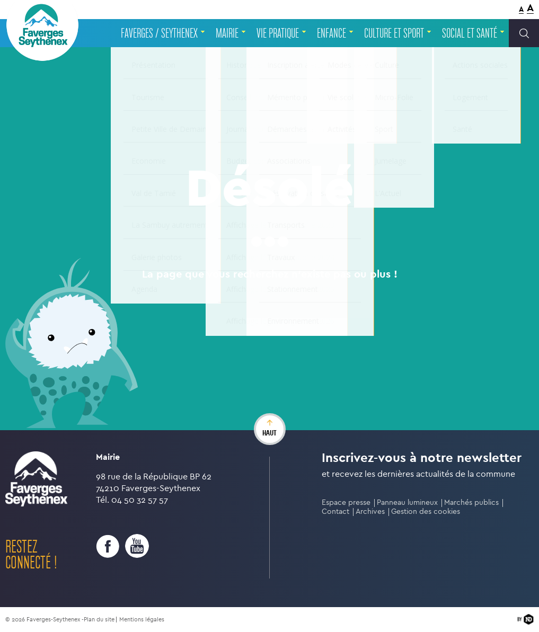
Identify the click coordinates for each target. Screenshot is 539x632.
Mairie (227, 33)
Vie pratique (278, 33)
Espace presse (346, 502)
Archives (370, 511)
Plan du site (99, 619)
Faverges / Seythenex (159, 33)
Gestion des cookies (425, 511)
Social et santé (469, 33)
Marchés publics (471, 502)
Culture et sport (394, 33)
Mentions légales (141, 619)
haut (269, 433)
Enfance (331, 33)
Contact (335, 511)
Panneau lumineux (407, 502)
